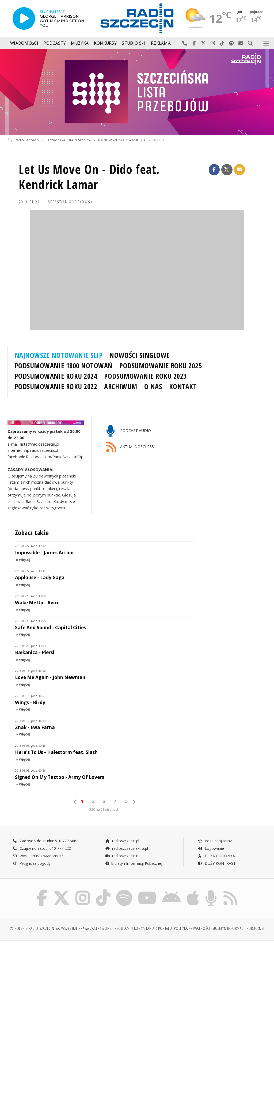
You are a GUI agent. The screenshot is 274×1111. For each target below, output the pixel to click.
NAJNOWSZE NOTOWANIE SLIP (122, 140)
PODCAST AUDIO (128, 431)
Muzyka (80, 43)
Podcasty (54, 43)
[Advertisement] (71, 985)
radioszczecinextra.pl (126, 848)
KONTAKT (183, 386)
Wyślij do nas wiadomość (241, 43)
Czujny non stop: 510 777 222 (41, 848)
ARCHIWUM (120, 386)
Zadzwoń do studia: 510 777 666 (44, 840)
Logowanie (210, 848)
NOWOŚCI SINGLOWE (139, 355)
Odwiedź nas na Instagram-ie (213, 43)
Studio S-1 (134, 43)
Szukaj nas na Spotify (231, 43)
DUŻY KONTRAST (216, 863)
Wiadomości (24, 43)
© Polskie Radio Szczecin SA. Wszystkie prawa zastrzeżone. (61, 928)
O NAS (153, 386)
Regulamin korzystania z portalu (143, 928)
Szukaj (250, 43)
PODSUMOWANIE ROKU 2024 (56, 376)
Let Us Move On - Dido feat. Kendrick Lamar (89, 177)
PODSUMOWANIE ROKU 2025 (160, 365)
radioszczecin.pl (122, 840)
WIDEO (158, 140)
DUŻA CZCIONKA (216, 855)
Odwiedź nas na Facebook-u (194, 43)
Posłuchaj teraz (214, 840)
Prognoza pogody (31, 863)
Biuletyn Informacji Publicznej (133, 863)
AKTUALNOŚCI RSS (130, 447)
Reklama (161, 43)
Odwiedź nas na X (203, 43)
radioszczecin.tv (122, 855)
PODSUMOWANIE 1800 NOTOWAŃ (63, 365)
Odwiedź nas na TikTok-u (222, 43)
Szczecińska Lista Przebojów (68, 140)
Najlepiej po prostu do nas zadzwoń (184, 43)
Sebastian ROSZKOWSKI (71, 202)
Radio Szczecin (23, 140)
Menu (266, 43)
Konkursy (105, 43)
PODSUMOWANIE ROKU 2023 (145, 376)
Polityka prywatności (192, 928)
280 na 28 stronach (104, 809)
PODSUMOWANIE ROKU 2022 (56, 386)
